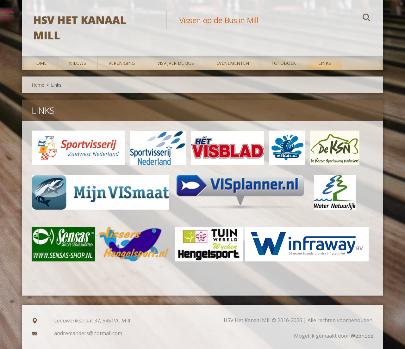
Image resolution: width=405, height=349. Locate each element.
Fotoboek (283, 63)
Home (40, 63)
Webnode (362, 335)
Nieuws (77, 63)
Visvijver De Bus (175, 63)
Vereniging (122, 63)
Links (324, 63)
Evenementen (232, 63)
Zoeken (366, 18)
